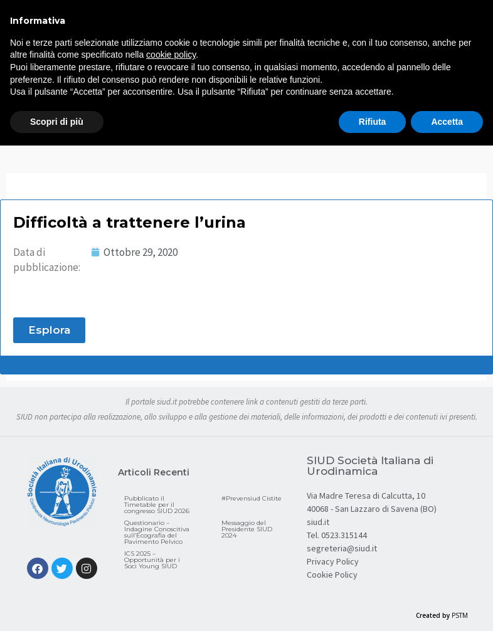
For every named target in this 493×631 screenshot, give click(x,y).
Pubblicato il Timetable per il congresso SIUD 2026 (156, 504)
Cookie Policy (332, 574)
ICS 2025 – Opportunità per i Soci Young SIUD (152, 559)
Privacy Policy (333, 561)
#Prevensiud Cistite (251, 498)
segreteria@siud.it (342, 548)
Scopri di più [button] (56, 122)
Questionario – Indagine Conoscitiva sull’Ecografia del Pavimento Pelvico (156, 532)
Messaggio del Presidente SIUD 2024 (246, 529)
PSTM (460, 615)
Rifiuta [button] (372, 122)
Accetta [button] (447, 122)
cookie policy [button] (171, 55)
